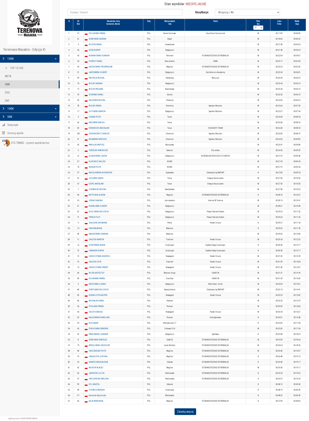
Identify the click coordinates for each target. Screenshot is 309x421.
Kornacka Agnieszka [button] (97, 395)
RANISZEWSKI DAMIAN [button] (98, 234)
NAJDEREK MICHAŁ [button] (97, 100)
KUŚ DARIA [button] (93, 323)
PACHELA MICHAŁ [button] (97, 78)
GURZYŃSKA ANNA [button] (97, 245)
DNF (7, 100)
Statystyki (10, 125)
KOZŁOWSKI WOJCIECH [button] (99, 211)
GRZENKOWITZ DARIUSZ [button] (99, 134)
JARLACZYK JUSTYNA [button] (98, 356)
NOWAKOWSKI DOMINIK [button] (99, 56)
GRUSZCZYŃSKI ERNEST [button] (98, 267)
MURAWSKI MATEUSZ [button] (98, 139)
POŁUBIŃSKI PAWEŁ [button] (97, 33)
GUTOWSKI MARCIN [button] (97, 111)
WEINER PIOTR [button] (95, 167)
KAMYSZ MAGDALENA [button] (98, 362)
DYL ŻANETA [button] (94, 384)
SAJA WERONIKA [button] (96, 401)
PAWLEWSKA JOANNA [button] (98, 334)
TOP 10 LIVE (14, 67)
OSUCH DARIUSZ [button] (96, 312)
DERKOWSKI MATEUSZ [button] (98, 340)
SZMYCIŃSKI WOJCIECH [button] (99, 289)
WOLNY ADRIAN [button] (95, 83)
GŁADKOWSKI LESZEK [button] (98, 156)
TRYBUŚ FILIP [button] (94, 217)
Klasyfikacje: (202, 12)
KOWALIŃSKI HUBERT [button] (98, 206)
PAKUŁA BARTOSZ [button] (96, 145)
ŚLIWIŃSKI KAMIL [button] (96, 95)
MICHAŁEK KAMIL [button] (96, 301)
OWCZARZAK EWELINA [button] (99, 379)
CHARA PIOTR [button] (95, 117)
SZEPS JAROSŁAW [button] (96, 184)
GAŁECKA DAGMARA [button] (98, 223)
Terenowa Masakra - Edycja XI (24, 49)
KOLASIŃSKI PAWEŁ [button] (97, 278)
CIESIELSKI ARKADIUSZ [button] (98, 150)
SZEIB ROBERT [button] (94, 50)
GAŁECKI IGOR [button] (95, 262)
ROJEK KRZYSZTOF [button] (96, 273)
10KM (29, 108)
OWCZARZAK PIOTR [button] (97, 351)
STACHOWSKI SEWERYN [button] (98, 328)
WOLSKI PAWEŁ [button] (95, 106)
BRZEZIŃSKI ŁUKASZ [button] (97, 284)
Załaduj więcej (185, 411)
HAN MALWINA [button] (95, 228)
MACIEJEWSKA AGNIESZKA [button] (100, 173)
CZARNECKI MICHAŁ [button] (97, 189)
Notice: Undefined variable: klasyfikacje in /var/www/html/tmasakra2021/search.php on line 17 (247, 12)
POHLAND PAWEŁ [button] (96, 306)
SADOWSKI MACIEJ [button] (97, 122)
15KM (29, 58)
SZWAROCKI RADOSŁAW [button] (99, 128)
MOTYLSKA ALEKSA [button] (97, 195)
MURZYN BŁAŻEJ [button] (96, 367)
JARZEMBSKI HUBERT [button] (98, 72)
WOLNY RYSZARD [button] (96, 89)
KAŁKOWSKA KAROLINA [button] (99, 317)
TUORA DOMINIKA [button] (97, 390)
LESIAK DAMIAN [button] (96, 200)
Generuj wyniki (12, 133)
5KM (7, 84)
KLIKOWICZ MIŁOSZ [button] (97, 161)
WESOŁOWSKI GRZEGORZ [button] (99, 345)
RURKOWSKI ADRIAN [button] (97, 39)
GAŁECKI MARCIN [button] (96, 239)
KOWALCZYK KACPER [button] (98, 295)
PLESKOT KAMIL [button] (95, 61)
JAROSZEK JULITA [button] (96, 373)
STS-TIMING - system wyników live (25, 143)
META (8, 76)
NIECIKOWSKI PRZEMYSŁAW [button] (100, 67)
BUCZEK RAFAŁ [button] (95, 44)
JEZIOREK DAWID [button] (96, 178)
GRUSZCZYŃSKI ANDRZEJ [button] (99, 256)
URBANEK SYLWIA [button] (96, 250)
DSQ (7, 92)
